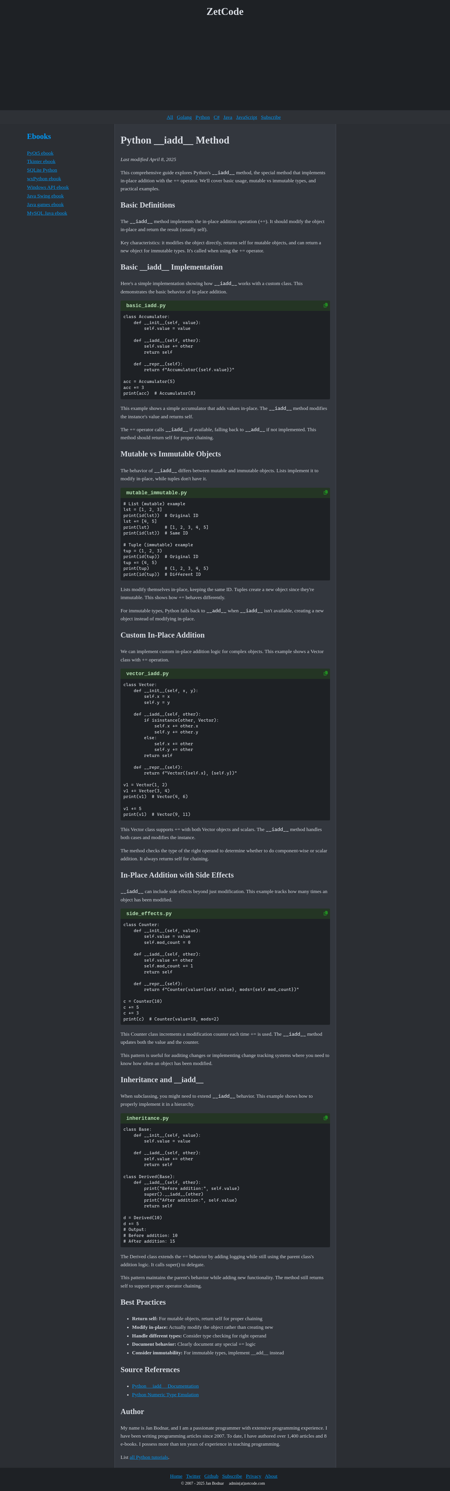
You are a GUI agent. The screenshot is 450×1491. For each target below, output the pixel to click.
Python (202, 117)
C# (217, 117)
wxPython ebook (44, 178)
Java (227, 117)
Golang (184, 117)
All (170, 117)
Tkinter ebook (41, 161)
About (271, 1476)
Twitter (193, 1476)
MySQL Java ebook (47, 213)
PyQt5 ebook (40, 153)
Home (176, 1476)
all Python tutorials (149, 1457)
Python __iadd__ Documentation (165, 1386)
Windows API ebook (48, 187)
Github (211, 1476)
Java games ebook (45, 204)
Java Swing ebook (45, 196)
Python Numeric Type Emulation (165, 1394)
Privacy (253, 1476)
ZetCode (225, 11)
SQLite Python (42, 170)
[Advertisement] (225, 66)
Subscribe (271, 117)
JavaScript (246, 117)
